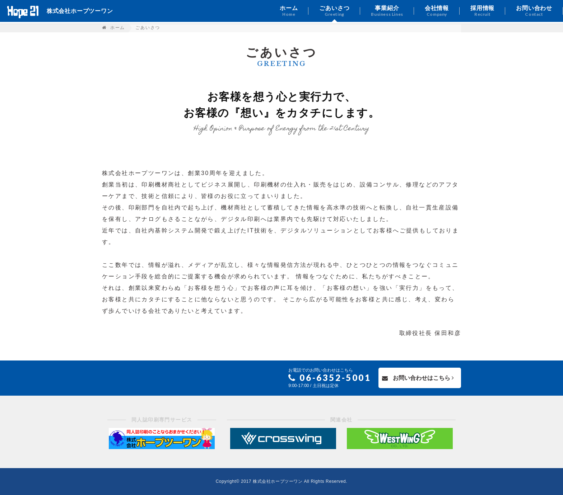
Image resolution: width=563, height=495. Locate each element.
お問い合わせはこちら (418, 378)
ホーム (117, 27)
